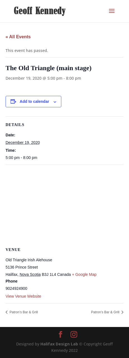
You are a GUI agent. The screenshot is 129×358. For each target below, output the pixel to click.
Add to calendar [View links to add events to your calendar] (34, 101)
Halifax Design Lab (59, 344)
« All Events (18, 36)
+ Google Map (84, 274)
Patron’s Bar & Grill (23, 312)
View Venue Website (23, 296)
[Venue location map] (64, 205)
